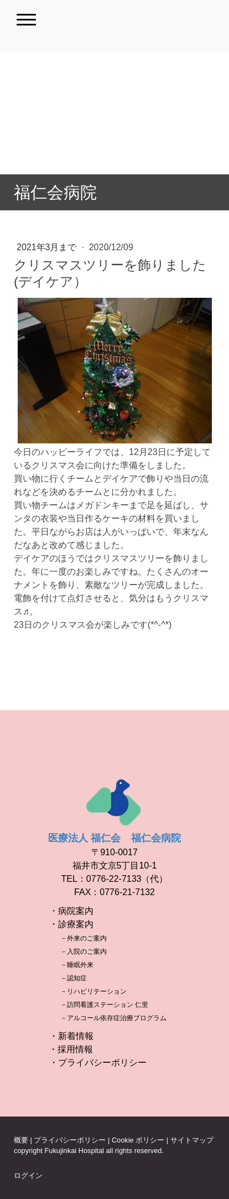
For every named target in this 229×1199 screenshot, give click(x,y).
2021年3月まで (48, 247)
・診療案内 (71, 924)
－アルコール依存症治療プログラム (113, 1018)
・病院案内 (71, 911)
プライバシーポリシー (70, 1140)
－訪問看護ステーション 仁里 (104, 1005)
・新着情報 (71, 1036)
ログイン (28, 1175)
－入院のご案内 (83, 951)
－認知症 (73, 978)
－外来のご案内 (83, 938)
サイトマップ (192, 1140)
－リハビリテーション (93, 991)
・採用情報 (71, 1049)
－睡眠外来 (76, 965)
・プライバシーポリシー (98, 1062)
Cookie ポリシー (138, 1140)
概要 (21, 1140)
